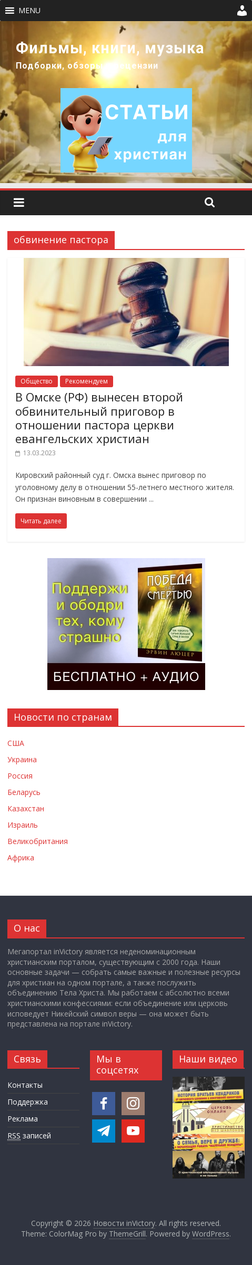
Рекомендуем (86, 381)
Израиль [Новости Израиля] (22, 825)
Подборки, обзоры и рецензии (87, 66)
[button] (29, 10)
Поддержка (27, 1102)
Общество (37, 381)
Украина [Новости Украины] (22, 759)
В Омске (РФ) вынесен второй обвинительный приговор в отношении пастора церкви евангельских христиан (99, 417)
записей (29, 1135)
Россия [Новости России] (20, 776)
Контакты (25, 1085)
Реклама (22, 1119)
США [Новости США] (15, 743)
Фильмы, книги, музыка (110, 48)
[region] (126, 102)
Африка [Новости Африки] (20, 857)
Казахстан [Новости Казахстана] (25, 808)
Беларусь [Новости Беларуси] (24, 792)
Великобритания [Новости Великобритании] (37, 841)
